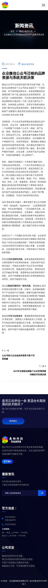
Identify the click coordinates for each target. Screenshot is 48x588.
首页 (12, 31)
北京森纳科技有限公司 (19, 581)
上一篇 (5, 350)
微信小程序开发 (26, 31)
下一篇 (42, 366)
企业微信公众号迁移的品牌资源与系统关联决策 (23, 75)
